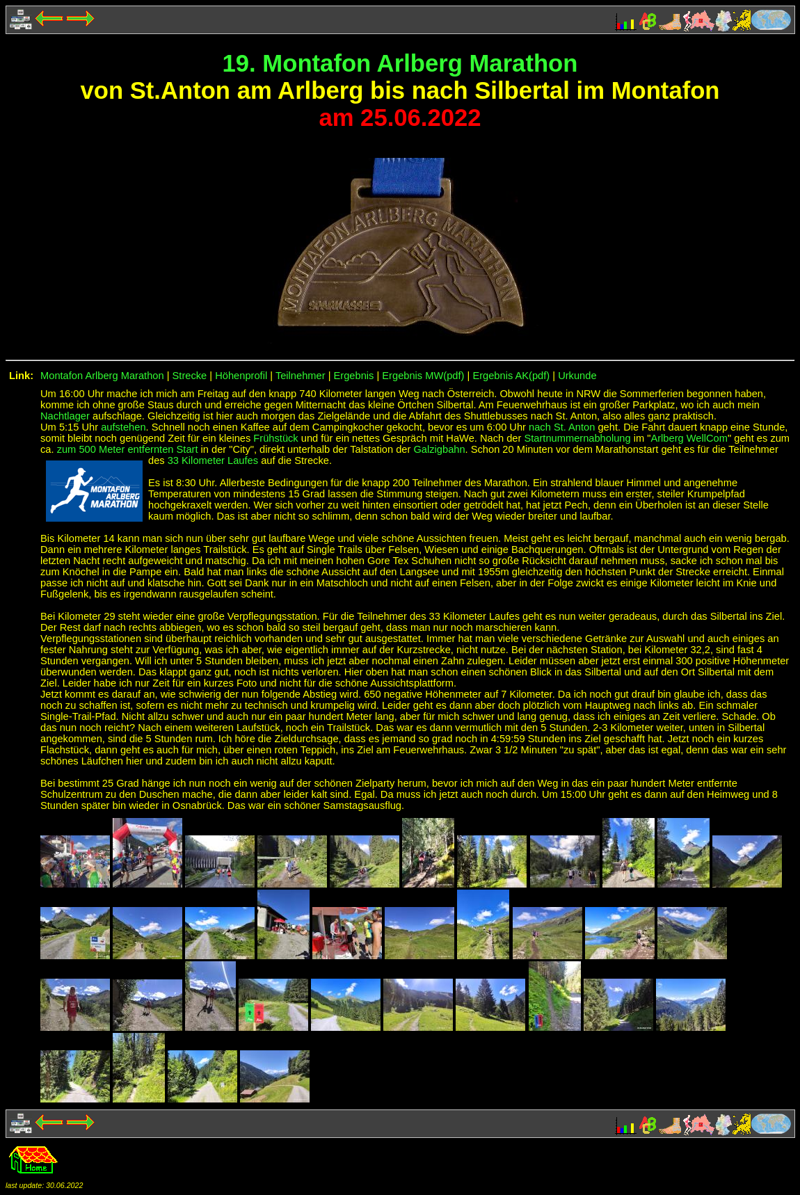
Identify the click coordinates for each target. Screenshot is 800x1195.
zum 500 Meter (92, 449)
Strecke (190, 375)
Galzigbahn (439, 449)
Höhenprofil (241, 375)
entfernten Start (162, 449)
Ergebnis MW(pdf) (423, 375)
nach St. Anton (562, 427)
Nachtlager (65, 416)
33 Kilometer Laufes (213, 460)
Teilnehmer (300, 375)
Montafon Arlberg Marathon (102, 375)
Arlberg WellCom (689, 438)
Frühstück (275, 438)
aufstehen (123, 427)
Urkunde (577, 375)
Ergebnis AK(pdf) (511, 375)
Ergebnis (354, 375)
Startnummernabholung (577, 438)
